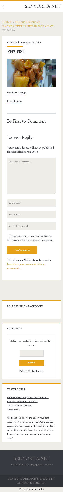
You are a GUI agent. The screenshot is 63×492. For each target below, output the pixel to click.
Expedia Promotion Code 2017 (22, 401)
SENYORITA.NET (43, 6)
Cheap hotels (13, 409)
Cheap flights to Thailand (19, 405)
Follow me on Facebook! (25, 306)
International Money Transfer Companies (28, 397)
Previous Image (16, 92)
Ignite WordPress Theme (29, 479)
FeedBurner (38, 371)
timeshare (35, 422)
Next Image (14, 101)
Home (7, 22)
